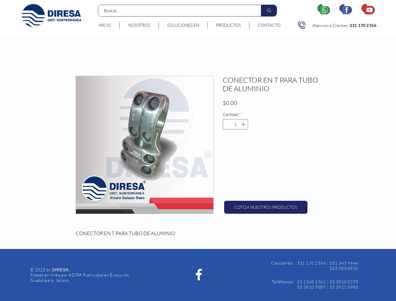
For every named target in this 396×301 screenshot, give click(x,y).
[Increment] (243, 124)
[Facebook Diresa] (199, 274)
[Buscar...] (176, 10)
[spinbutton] (235, 124)
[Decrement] (227, 124)
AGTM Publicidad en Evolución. (99, 275)
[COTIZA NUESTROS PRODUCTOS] (265, 207)
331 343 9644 (343, 263)
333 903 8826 (343, 268)
